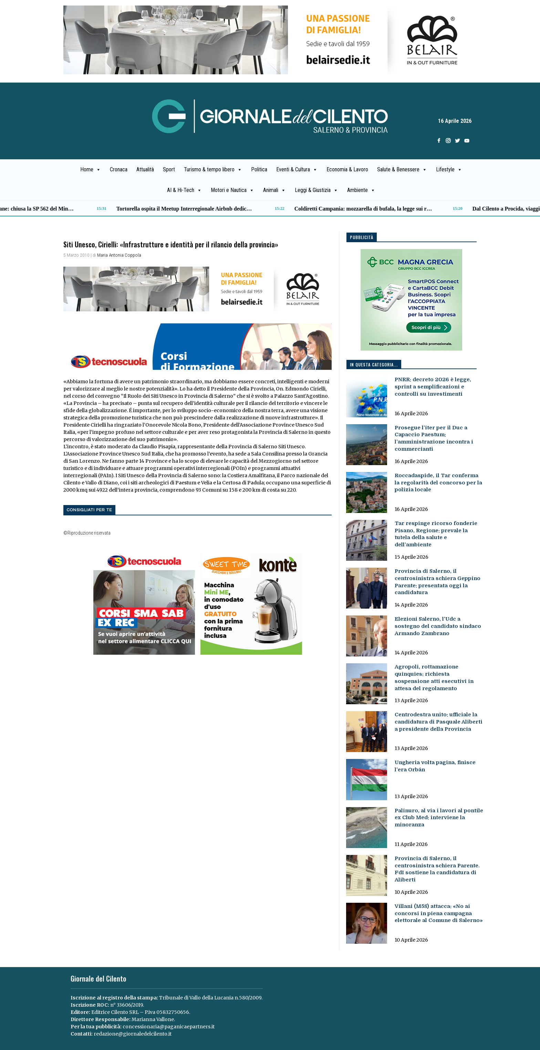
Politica (259, 169)
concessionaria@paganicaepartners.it (169, 1027)
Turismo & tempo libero (213, 169)
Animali (274, 190)
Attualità (145, 169)
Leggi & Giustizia (316, 190)
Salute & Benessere (402, 169)
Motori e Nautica (232, 190)
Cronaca (118, 169)
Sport (169, 169)
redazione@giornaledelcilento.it (133, 1034)
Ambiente (361, 190)
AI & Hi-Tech (184, 190)
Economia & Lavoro (347, 169)
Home (90, 169)
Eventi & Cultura (297, 169)
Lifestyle (449, 169)
